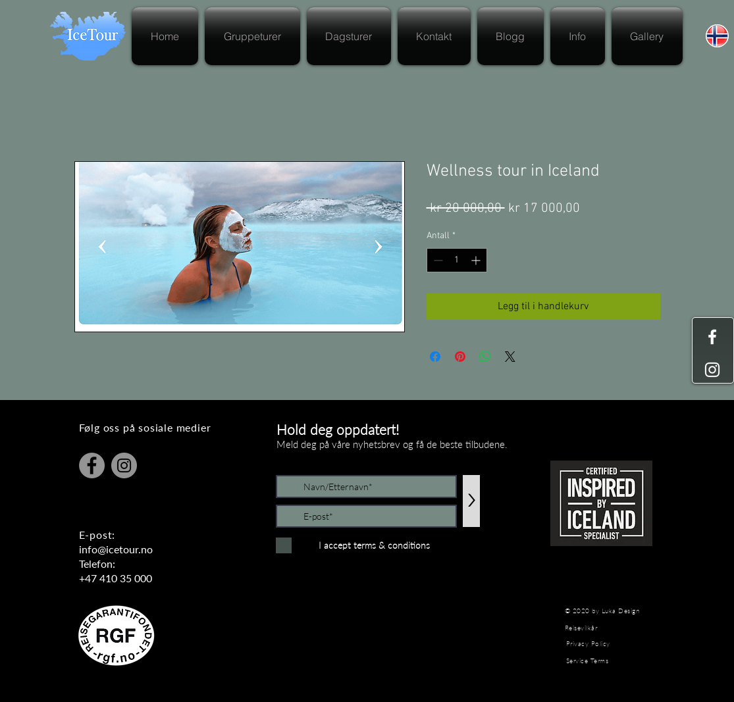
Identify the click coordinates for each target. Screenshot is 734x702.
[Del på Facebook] (435, 356)
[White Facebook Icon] (712, 337)
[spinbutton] (457, 260)
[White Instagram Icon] (712, 370)
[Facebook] (92, 465)
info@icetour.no (116, 549)
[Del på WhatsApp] (485, 356)
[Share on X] (510, 356)
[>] (471, 501)
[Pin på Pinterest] (460, 356)
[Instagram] (124, 465)
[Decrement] (437, 260)
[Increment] (477, 260)
